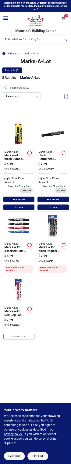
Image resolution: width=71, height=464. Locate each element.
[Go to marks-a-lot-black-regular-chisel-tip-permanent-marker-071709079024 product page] (52, 244)
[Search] (65, 39)
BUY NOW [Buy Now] (19, 207)
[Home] (3, 54)
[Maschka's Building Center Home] (36, 20)
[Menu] (5, 18)
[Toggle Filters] (66, 96)
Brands (14, 53)
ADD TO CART (19, 199)
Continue (14, 456)
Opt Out (38, 456)
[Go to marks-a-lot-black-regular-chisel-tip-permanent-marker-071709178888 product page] (52, 166)
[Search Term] (35, 39)
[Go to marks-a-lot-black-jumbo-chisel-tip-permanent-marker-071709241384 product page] (18, 166)
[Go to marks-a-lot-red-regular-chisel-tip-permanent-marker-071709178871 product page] (18, 309)
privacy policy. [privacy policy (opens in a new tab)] (13, 434)
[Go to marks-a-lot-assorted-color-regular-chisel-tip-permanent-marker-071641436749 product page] (18, 244)
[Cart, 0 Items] (63, 18)
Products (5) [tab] (12, 70)
